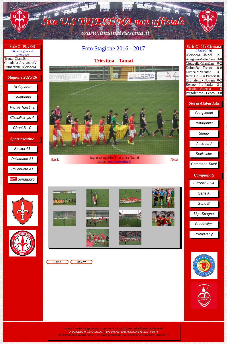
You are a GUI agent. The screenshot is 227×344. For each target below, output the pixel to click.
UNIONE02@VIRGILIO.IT (86, 331)
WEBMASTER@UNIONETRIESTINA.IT (132, 331)
